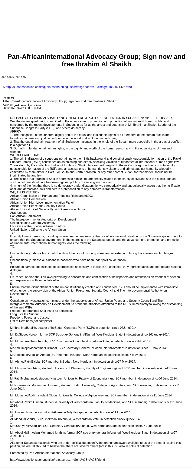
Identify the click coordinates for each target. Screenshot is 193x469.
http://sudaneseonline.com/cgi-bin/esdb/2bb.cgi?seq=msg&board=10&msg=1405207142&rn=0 (69, 87)
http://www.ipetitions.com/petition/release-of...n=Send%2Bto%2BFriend (57, 459)
